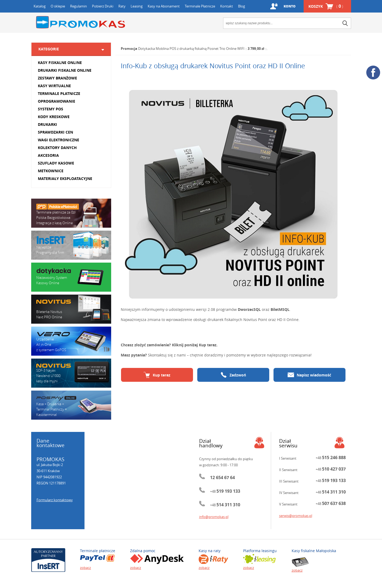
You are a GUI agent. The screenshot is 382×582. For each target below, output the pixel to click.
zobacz (85, 567)
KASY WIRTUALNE (54, 85)
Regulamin (78, 6)
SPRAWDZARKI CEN (55, 132)
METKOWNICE (50, 170)
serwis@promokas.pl (295, 515)
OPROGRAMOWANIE (56, 101)
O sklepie (58, 6)
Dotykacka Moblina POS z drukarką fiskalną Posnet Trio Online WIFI (191, 48)
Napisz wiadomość (309, 375)
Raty (122, 6)
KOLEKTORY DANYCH (57, 147)
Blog (241, 6)
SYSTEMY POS (50, 108)
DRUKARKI (47, 124)
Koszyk (325, 6)
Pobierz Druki (102, 6)
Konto (290, 6)
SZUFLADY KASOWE (56, 163)
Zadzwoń (233, 375)
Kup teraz (157, 375)
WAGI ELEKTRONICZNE (58, 139)
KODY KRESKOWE (54, 116)
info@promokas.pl (213, 516)
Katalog (40, 6)
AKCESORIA (48, 155)
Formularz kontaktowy (55, 499)
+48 (225, 491)
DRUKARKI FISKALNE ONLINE (64, 70)
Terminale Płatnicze (200, 6)
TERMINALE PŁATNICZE (59, 93)
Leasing (137, 6)
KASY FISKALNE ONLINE (60, 62)
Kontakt (226, 6)
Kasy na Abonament (164, 6)
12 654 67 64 (222, 477)
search (345, 23)
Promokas (80, 22)
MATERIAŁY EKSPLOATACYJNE (65, 178)
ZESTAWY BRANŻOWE (57, 78)
